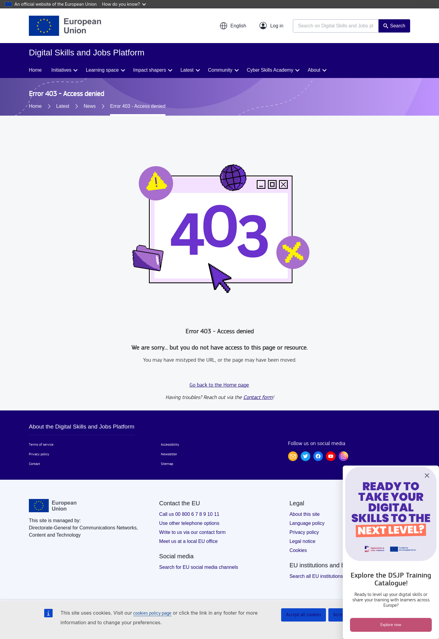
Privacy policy (39, 454)
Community (220, 70)
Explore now (390, 624)
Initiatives (61, 70)
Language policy (307, 523)
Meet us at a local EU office (188, 541)
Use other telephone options (189, 523)
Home (35, 70)
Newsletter (169, 454)
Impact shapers (149, 70)
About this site (305, 514)
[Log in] (271, 26)
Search (397, 25)
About (314, 70)
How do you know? (124, 4)
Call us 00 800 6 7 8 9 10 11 (189, 514)
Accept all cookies (303, 615)
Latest (187, 70)
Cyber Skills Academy (270, 70)
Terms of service (41, 444)
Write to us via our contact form (192, 532)
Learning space (102, 70)
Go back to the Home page (219, 385)
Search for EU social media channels (198, 567)
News (90, 106)
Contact (34, 464)
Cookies (298, 550)
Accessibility (170, 444)
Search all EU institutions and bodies (329, 576)
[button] (233, 26)
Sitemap (167, 464)
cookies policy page (152, 613)
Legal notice (302, 541)
